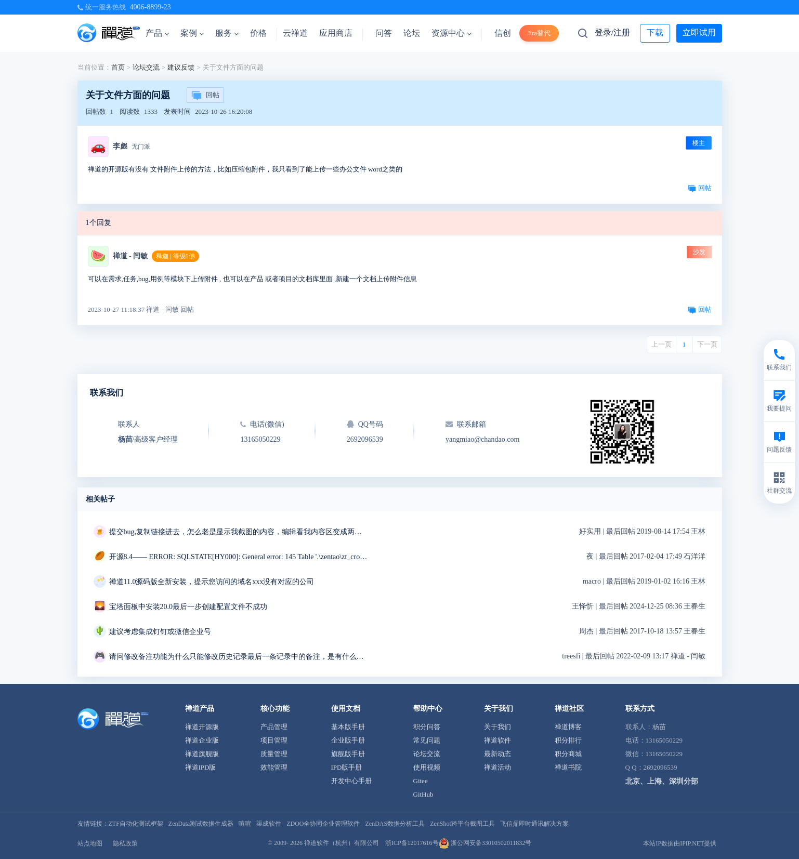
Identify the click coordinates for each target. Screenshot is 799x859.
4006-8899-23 (150, 7)
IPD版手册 (346, 767)
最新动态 (497, 754)
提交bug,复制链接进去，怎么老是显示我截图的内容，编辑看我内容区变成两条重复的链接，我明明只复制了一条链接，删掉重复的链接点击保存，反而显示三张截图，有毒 (239, 532)
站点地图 (89, 843)
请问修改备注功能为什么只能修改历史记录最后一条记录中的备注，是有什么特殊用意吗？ (239, 656)
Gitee (420, 781)
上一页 (661, 344)
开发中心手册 (351, 781)
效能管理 (273, 767)
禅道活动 (497, 767)
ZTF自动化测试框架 (136, 823)
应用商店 (335, 33)
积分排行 (568, 740)
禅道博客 (568, 727)
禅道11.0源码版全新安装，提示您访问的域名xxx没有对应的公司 (212, 582)
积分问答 (426, 727)
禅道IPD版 (200, 767)
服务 (227, 33)
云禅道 (295, 33)
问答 (383, 33)
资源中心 (451, 33)
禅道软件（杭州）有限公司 (341, 843)
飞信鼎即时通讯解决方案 (534, 823)
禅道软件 (497, 740)
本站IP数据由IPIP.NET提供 (679, 843)
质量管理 (273, 754)
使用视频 (426, 767)
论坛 (411, 33)
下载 (655, 32)
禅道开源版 (202, 727)
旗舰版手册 (348, 754)
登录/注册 (612, 32)
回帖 (205, 95)
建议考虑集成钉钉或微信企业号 (160, 632)
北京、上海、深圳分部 (661, 781)
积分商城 (568, 754)
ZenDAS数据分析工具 (395, 823)
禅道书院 (568, 767)
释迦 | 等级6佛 (175, 256)
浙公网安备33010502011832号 (485, 843)
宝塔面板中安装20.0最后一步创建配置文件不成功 (188, 607)
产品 (157, 33)
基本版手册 (348, 727)
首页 (118, 67)
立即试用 (699, 32)
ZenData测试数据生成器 (200, 823)
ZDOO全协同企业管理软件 (323, 823)
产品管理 (273, 727)
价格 (258, 33)
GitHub (423, 794)
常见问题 (426, 740)
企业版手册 (348, 740)
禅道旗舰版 (202, 754)
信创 (502, 33)
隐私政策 (125, 843)
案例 (192, 33)
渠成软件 (268, 823)
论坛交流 (146, 67)
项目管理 (273, 740)
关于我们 (497, 727)
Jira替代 (539, 33)
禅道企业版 (202, 740)
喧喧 (245, 823)
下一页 (707, 344)
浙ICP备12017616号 (412, 843)
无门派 (141, 146)
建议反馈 (180, 67)
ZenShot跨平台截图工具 (462, 823)
